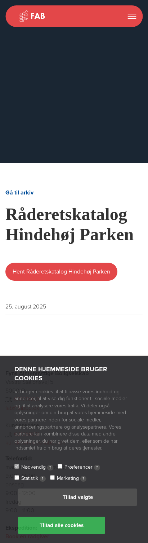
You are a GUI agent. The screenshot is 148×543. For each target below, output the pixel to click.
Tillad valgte (78, 497)
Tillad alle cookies (62, 525)
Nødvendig (37, 467)
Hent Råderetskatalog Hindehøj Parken (61, 271)
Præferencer (82, 467)
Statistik (33, 478)
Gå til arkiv (19, 192)
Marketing (71, 478)
